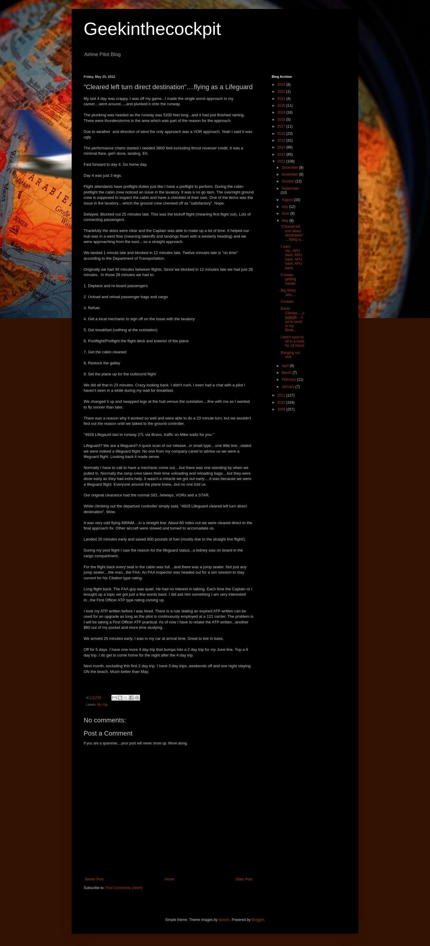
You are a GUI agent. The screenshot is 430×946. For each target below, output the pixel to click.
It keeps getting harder (288, 279)
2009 (281, 409)
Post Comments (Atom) (124, 888)
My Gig (102, 704)
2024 (281, 85)
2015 (281, 140)
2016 (281, 133)
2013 (281, 154)
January (288, 387)
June (286, 213)
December (290, 167)
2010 (281, 402)
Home (169, 879)
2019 (281, 112)
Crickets (287, 302)
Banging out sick (290, 355)
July (285, 207)
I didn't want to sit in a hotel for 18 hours (292, 341)
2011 (281, 395)
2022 (281, 91)
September (290, 188)
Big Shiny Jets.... (288, 292)
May (285, 221)
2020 (281, 105)
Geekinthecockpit (152, 29)
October (288, 181)
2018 (281, 119)
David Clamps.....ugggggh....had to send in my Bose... (292, 319)
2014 (281, 147)
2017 (281, 126)
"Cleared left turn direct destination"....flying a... (292, 232)
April (286, 366)
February (289, 379)
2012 (281, 161)
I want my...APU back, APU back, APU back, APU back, (291, 257)
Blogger (258, 920)
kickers (224, 920)
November (290, 174)
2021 (281, 99)
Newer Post (94, 879)
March (287, 373)
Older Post (243, 879)
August (288, 200)
